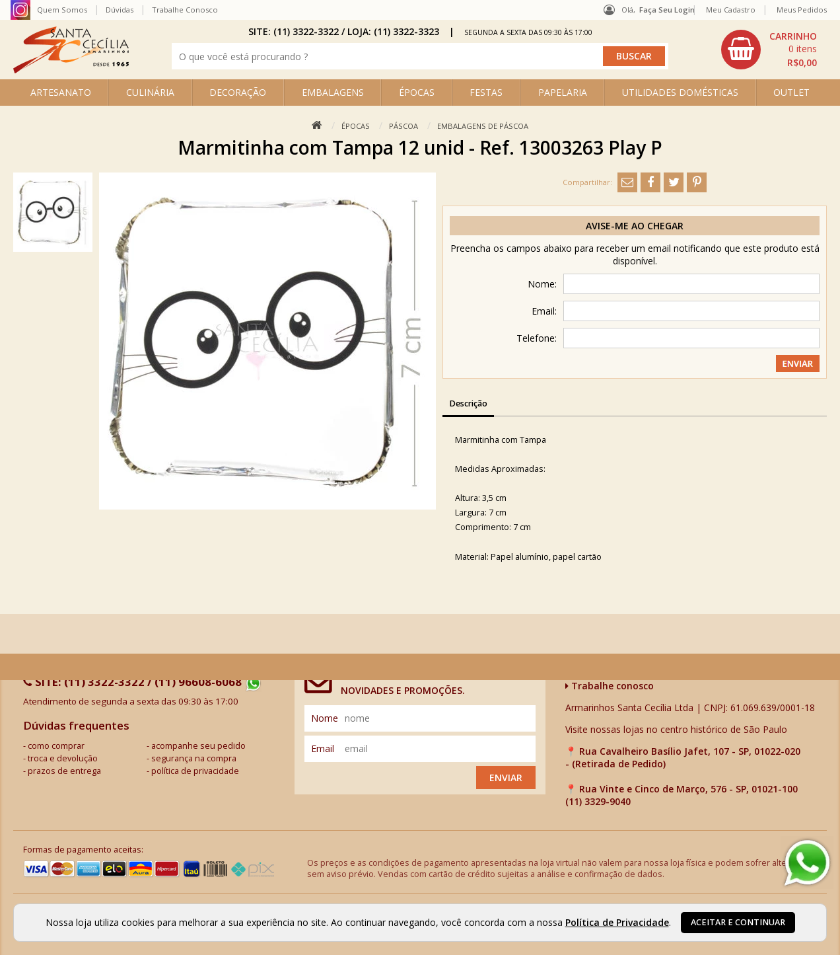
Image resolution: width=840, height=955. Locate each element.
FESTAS (486, 92)
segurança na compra (193, 758)
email (322, 748)
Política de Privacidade (617, 922)
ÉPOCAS (417, 92)
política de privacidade (195, 771)
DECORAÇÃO (237, 92)
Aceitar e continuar (738, 922)
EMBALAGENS (333, 92)
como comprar (56, 745)
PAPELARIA (562, 92)
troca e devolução (63, 758)
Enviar (505, 777)
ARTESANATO (60, 92)
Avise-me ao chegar (634, 225)
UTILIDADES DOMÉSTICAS (680, 92)
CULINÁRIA (150, 92)
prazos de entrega (64, 771)
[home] (71, 69)
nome (324, 718)
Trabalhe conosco (609, 685)
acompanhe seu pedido (198, 745)
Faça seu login (667, 10)
